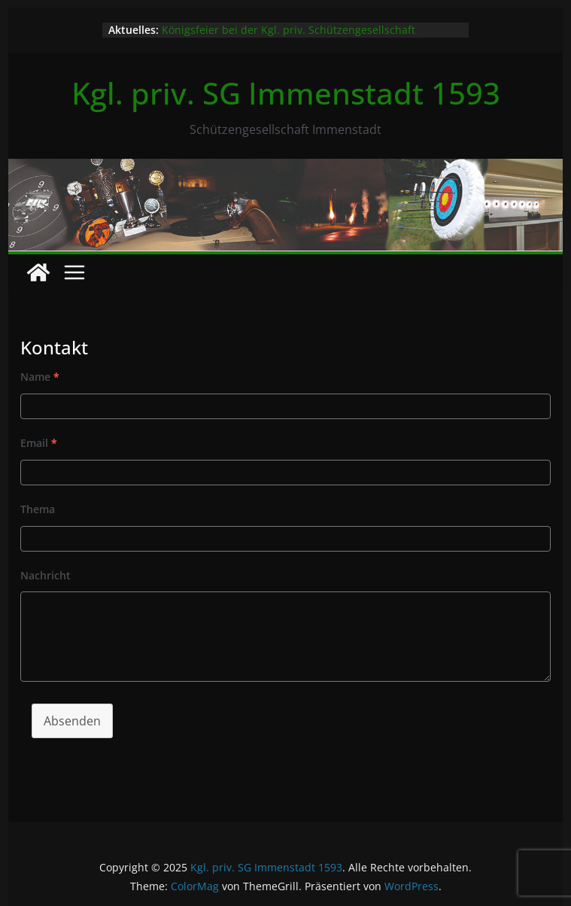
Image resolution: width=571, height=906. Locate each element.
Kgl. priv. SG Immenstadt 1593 (285, 93)
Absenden (72, 721)
